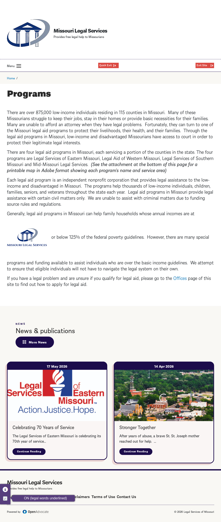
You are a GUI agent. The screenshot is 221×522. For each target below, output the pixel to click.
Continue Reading (31, 452)
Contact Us (126, 496)
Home (11, 77)
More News (38, 342)
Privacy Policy (44, 496)
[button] (18, 66)
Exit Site (202, 65)
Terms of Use (103, 496)
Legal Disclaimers (74, 496)
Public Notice (18, 496)
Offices (180, 277)
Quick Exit (105, 65)
